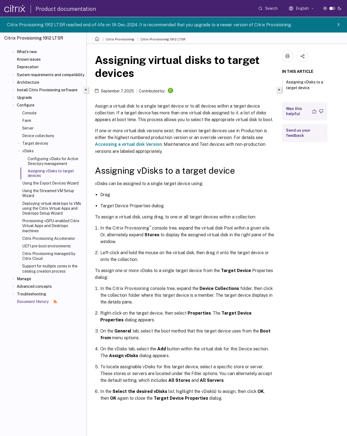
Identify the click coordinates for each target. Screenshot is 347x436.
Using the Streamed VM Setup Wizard (48, 193)
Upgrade (24, 97)
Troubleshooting (31, 294)
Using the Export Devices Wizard (50, 183)
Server (28, 128)
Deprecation (27, 67)
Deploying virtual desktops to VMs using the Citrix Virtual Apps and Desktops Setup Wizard (51, 208)
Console (29, 113)
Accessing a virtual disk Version (128, 144)
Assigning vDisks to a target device (304, 85)
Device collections (38, 136)
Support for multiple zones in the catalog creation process (50, 268)
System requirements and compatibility (50, 75)
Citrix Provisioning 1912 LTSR (162, 39)
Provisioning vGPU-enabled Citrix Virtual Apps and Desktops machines (50, 226)
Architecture (28, 82)
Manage (24, 279)
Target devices (35, 143)
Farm (26, 120)
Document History (37, 301)
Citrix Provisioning (120, 39)
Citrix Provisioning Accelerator (48, 238)
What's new (27, 52)
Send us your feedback (298, 133)
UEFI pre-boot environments (46, 246)
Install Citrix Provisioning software (47, 90)
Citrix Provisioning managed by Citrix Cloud (48, 256)
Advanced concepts (34, 286)
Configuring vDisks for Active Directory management (53, 161)
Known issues (29, 59)
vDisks (28, 151)
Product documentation (66, 9)
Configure (25, 105)
